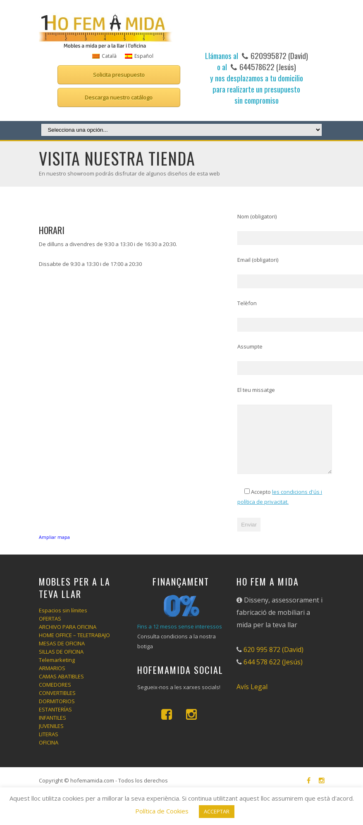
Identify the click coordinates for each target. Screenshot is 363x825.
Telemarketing (57, 671)
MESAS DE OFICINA (62, 655)
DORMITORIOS (57, 712)
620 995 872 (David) (273, 661)
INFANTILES (52, 729)
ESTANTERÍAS (55, 721)
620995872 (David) (278, 55)
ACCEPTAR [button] (216, 811)
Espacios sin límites (63, 622)
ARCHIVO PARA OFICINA (67, 638)
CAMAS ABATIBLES (61, 688)
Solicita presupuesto (119, 74)
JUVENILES (51, 737)
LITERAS (48, 745)
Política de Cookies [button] (162, 811)
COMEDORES (55, 696)
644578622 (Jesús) (267, 66)
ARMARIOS (52, 679)
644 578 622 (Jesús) (273, 673)
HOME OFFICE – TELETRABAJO (74, 646)
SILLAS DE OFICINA (61, 663)
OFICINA (48, 754)
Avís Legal (251, 698)
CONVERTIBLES (57, 704)
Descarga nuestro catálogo (119, 97)
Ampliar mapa (54, 537)
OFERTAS (50, 630)
